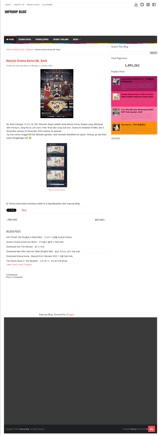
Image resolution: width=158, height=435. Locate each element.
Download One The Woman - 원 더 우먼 (25, 246)
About (8, 4)
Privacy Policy (33, 4)
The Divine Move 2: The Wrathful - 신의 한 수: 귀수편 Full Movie (36, 261)
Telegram (29, 50)
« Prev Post (11, 219)
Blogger (70, 314)
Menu (75, 39)
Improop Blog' (16, 11)
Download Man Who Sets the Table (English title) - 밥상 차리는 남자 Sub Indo (43, 251)
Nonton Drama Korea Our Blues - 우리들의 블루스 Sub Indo (35, 242)
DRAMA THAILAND (61, 39)
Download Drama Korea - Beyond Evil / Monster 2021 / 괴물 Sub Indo (39, 256)
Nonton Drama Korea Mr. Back (26, 61)
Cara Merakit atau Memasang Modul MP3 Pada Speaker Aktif (137, 110)
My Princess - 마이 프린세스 (133, 124)
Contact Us (19, 4)
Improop (133, 429)
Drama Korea (18, 50)
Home (10, 39)
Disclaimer (47, 4)
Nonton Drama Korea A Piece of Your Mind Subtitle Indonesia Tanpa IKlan (137, 95)
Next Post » (100, 219)
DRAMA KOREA (25, 39)
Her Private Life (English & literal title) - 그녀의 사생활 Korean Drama (39, 237)
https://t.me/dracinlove (56, 190)
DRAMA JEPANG (42, 39)
